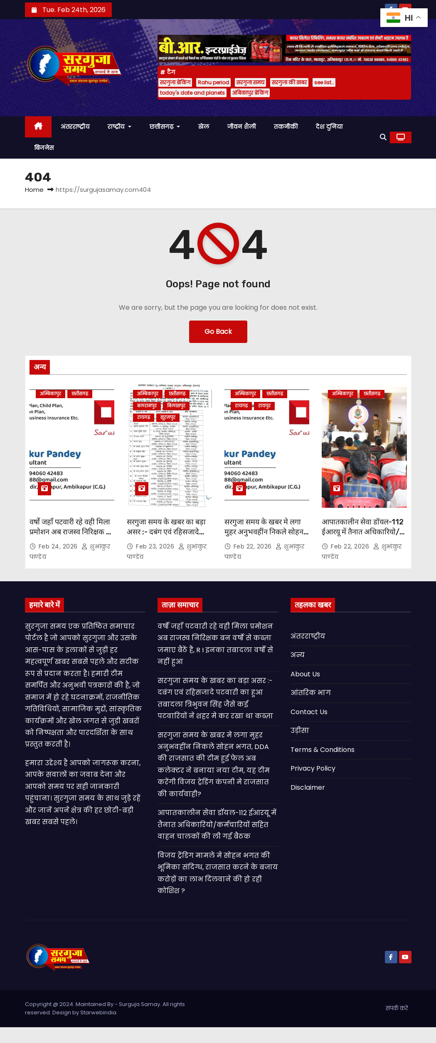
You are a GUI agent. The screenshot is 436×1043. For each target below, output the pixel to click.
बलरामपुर (147, 406)
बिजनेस (44, 148)
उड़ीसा (300, 730)
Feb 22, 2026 (254, 546)
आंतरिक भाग (311, 693)
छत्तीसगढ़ (165, 126)
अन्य (298, 655)
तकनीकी (286, 126)
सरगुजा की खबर (289, 82)
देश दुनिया (329, 126)
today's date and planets (192, 92)
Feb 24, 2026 (59, 546)
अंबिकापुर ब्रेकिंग (250, 92)
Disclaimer (308, 787)
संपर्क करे (397, 1008)
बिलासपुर (176, 406)
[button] (383, 137)
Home (34, 189)
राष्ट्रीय (119, 126)
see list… (324, 82)
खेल (203, 126)
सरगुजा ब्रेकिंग (175, 82)
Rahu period (213, 82)
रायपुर (264, 406)
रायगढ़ (143, 417)
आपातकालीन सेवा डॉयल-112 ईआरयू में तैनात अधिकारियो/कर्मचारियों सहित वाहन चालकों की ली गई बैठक (363, 536)
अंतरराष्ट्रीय (75, 126)
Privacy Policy (313, 768)
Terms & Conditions (323, 749)
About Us (305, 674)
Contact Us (309, 712)
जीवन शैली (241, 126)
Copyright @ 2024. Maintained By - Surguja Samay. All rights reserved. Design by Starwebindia (105, 1008)
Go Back (218, 331)
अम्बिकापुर (50, 394)
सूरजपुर (167, 417)
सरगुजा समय (250, 82)
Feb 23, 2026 (156, 546)
